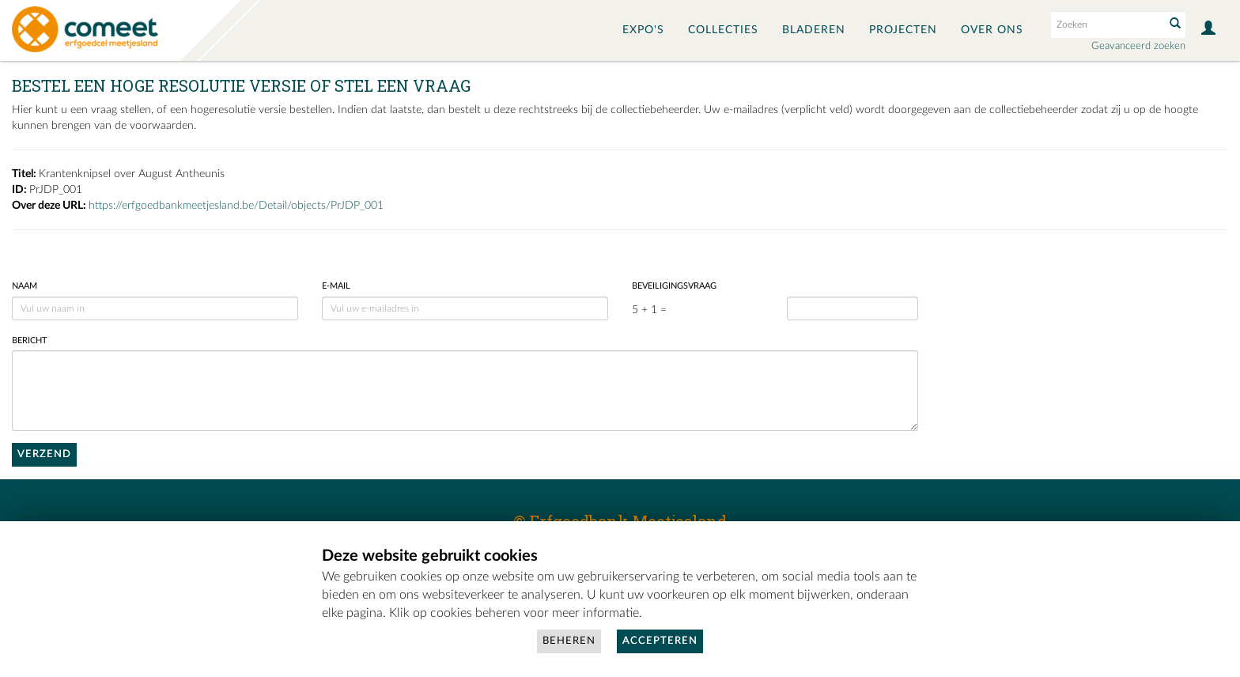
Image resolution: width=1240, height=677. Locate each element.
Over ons (992, 30)
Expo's (643, 30)
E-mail (336, 286)
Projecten (903, 30)
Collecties (723, 30)
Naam (24, 286)
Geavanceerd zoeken (1138, 46)
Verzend (44, 454)
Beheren (568, 641)
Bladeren (813, 30)
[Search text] (1106, 24)
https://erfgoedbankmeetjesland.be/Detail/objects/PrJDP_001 (236, 205)
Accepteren (660, 641)
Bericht (29, 340)
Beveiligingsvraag (674, 286)
